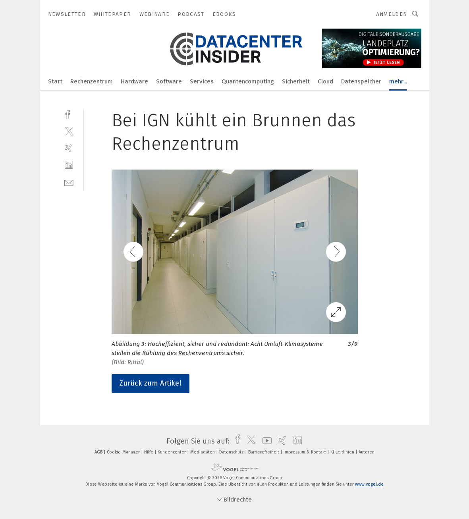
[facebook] (69, 114)
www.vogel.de (369, 484)
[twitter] (69, 131)
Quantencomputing (248, 81)
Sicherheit (296, 81)
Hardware (134, 81)
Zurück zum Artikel (150, 383)
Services (202, 81)
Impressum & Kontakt (305, 452)
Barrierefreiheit (264, 452)
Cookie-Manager (124, 452)
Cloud (325, 81)
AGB (99, 452)
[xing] (69, 148)
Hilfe (149, 452)
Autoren (366, 452)
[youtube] (265, 441)
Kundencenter (172, 452)
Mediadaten (203, 452)
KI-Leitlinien (342, 452)
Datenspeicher (361, 81)
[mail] (69, 182)
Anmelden (391, 14)
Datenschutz (232, 452)
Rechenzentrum (91, 81)
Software (169, 81)
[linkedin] (69, 165)
